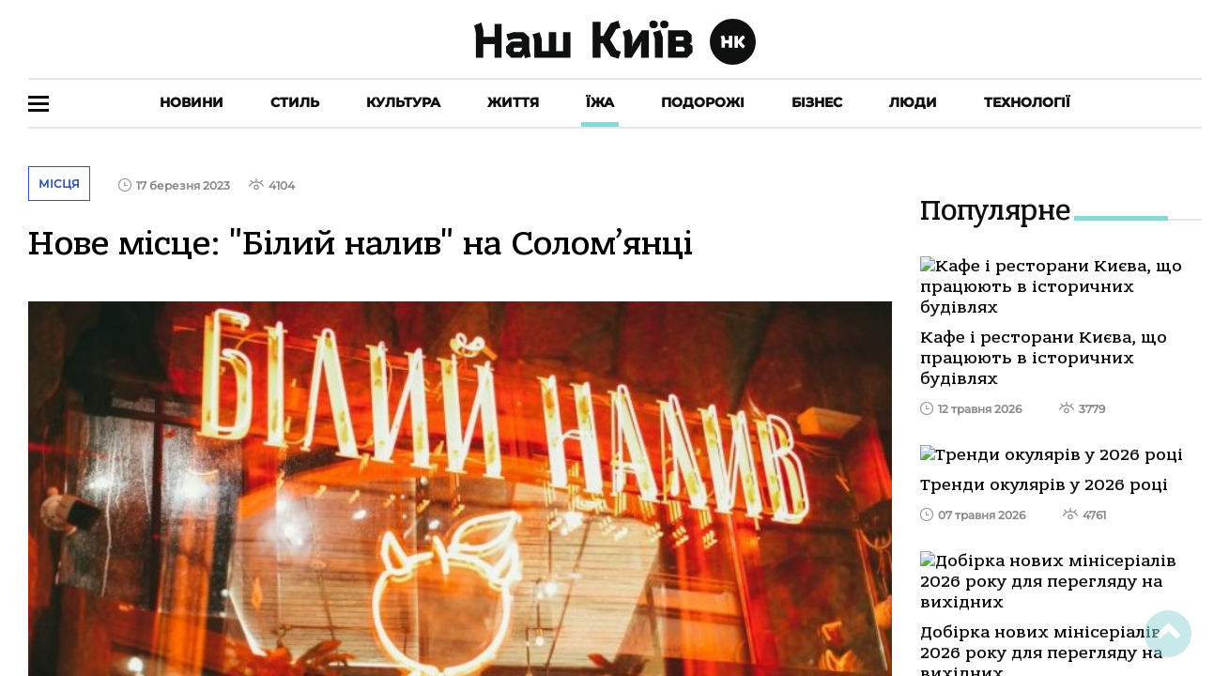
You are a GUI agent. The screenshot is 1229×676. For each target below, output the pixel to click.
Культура (403, 102)
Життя (513, 102)
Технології (1027, 102)
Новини (191, 102)
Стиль (294, 102)
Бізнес (816, 102)
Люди (913, 102)
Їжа (600, 102)
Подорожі (703, 102)
